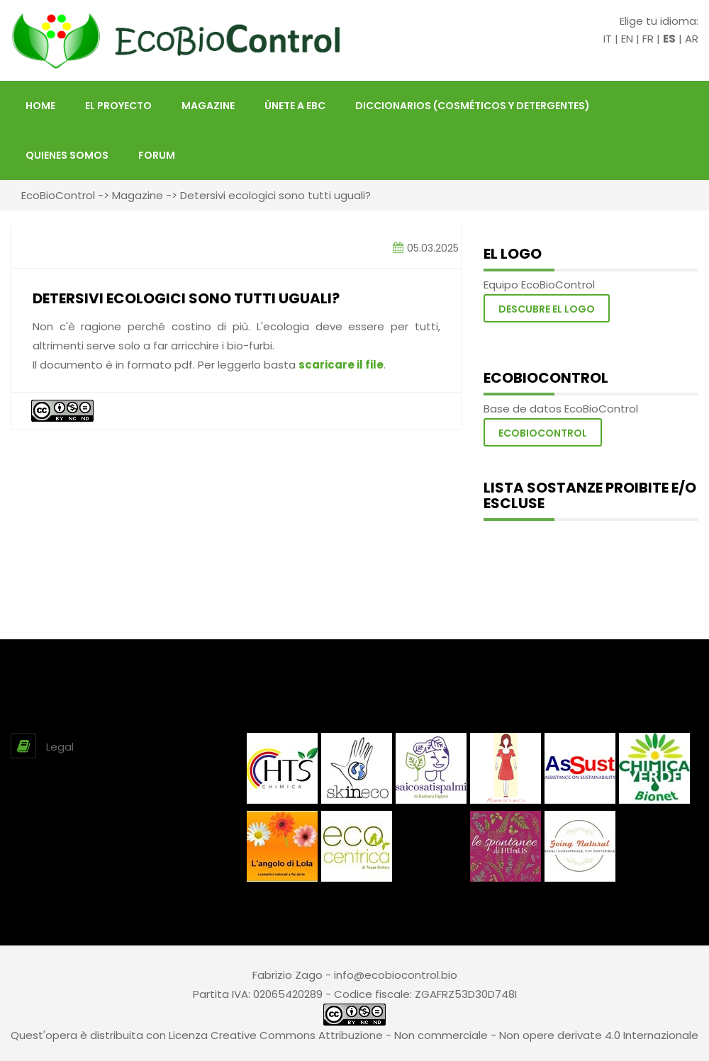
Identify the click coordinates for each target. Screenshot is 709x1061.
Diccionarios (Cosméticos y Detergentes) (472, 106)
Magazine (208, 106)
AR (691, 38)
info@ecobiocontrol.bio (395, 974)
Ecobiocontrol (542, 433)
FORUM (156, 155)
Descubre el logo (546, 309)
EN (627, 38)
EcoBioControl (58, 195)
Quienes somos (67, 155)
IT (607, 38)
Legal (60, 746)
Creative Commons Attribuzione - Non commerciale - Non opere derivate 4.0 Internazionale (454, 1035)
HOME (40, 106)
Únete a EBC (294, 106)
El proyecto (118, 106)
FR (648, 38)
